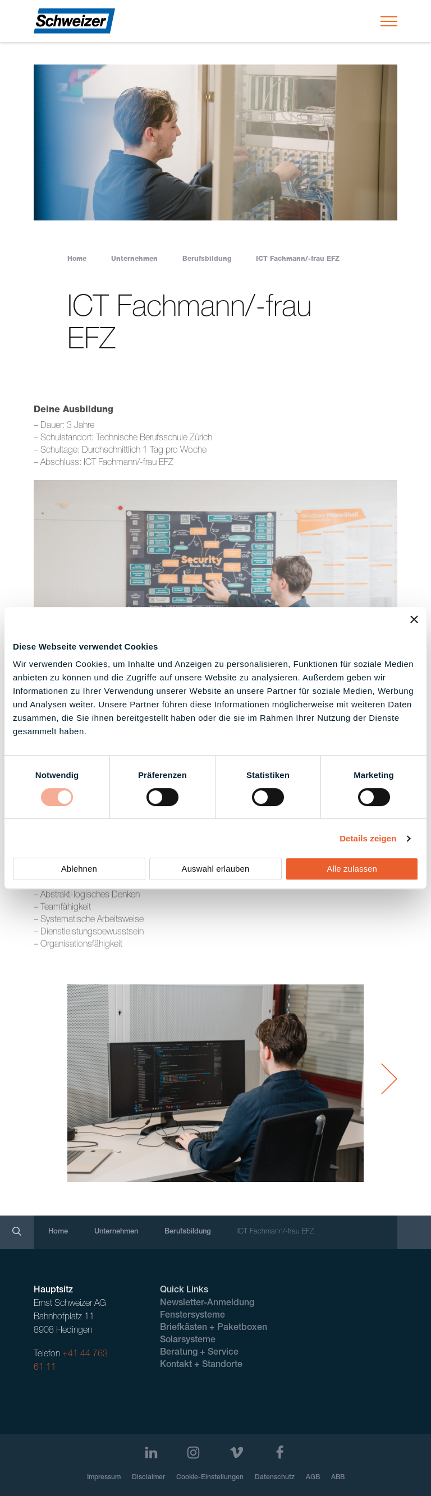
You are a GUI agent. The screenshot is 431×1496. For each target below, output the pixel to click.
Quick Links (184, 1290)
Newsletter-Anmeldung (207, 1303)
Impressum (104, 1477)
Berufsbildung (206, 259)
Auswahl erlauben (216, 868)
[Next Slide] (389, 1079)
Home (76, 259)
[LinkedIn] (151, 1453)
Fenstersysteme (192, 1315)
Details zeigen (368, 838)
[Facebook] (280, 1453)
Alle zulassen (352, 868)
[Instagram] (193, 1453)
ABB (338, 1477)
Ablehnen (79, 868)
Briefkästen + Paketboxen (213, 1328)
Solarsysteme (188, 1340)
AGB (313, 1477)
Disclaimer (148, 1477)
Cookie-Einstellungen (210, 1477)
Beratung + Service (199, 1352)
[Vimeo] (236, 1453)
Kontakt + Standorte (201, 1365)
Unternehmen (134, 259)
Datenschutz (275, 1477)
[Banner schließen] (414, 619)
